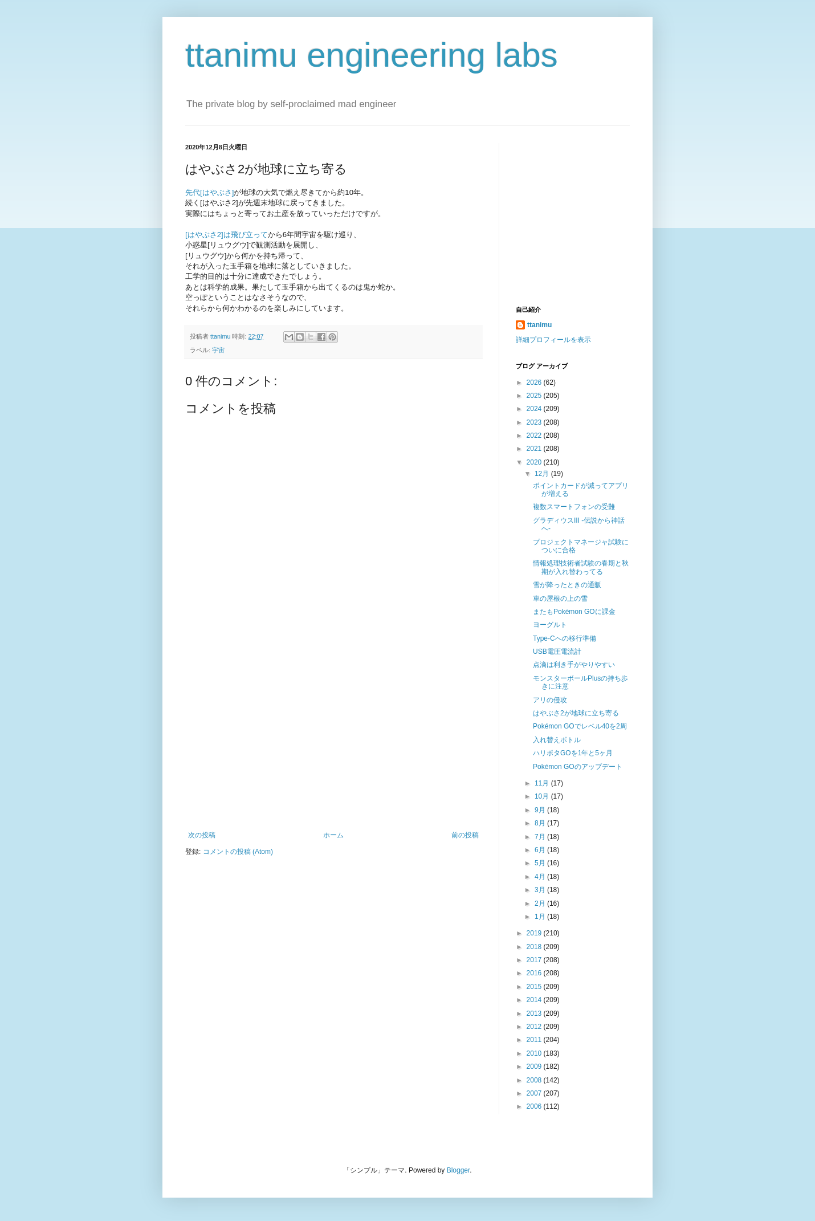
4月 (541, 877)
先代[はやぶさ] (209, 192)
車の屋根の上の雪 (560, 599)
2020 (535, 462)
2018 (535, 947)
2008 (535, 1080)
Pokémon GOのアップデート (577, 767)
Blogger (458, 1170)
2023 (535, 422)
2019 (535, 933)
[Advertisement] (333, 745)
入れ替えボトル (557, 740)
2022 (535, 435)
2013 (535, 1014)
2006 (535, 1106)
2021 (535, 449)
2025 (535, 396)
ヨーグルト (550, 625)
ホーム (333, 835)
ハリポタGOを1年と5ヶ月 (573, 753)
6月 (541, 850)
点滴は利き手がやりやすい (574, 665)
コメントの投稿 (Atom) (238, 852)
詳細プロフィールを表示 (553, 340)
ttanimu (539, 325)
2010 (535, 1053)
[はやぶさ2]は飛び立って (226, 234)
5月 (541, 863)
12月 (543, 474)
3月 (541, 890)
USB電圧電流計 (557, 652)
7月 (541, 837)
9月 (541, 810)
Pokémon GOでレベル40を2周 (580, 726)
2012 (535, 1027)
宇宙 (218, 350)
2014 (535, 1000)
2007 (535, 1093)
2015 (535, 987)
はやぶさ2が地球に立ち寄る (576, 713)
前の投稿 (465, 835)
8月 (541, 823)
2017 (535, 960)
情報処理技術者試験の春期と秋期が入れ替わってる (581, 567)
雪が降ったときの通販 (567, 585)
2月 (541, 903)
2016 (535, 973)
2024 (535, 409)
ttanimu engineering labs (371, 55)
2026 (535, 382)
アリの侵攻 (550, 700)
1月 (541, 917)
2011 (535, 1040)
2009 (535, 1067)
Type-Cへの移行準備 (564, 638)
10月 (543, 796)
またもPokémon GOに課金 (574, 612)
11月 (543, 783)
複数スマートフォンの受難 (574, 507)
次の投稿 (201, 835)
